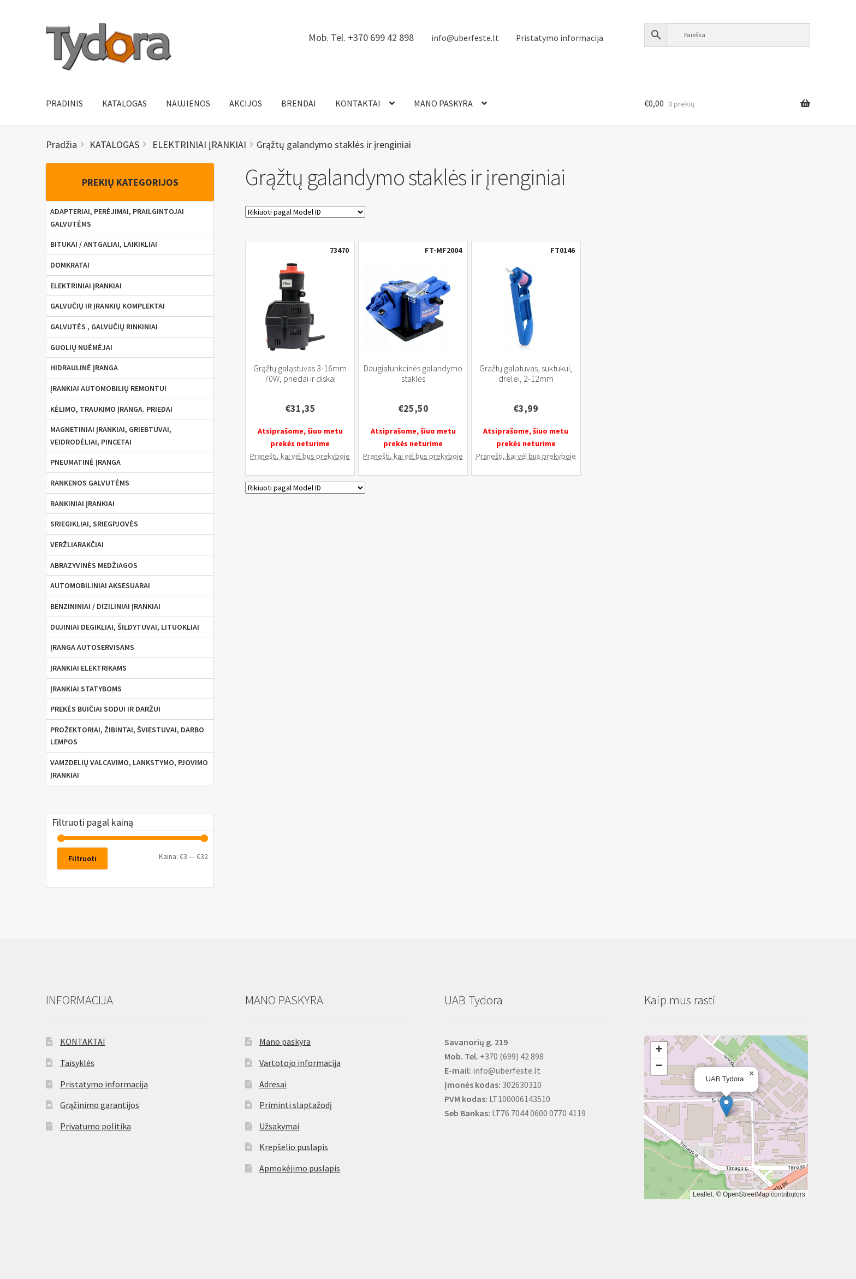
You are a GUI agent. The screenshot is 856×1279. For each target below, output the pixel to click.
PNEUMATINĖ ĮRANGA (85, 462)
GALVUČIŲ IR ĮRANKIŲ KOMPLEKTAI (107, 306)
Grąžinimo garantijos (99, 1104)
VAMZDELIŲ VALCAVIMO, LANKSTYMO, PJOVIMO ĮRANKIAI (129, 768)
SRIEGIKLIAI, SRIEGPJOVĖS (94, 524)
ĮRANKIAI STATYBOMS (86, 689)
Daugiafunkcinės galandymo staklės (413, 373)
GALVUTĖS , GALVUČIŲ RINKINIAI (104, 326)
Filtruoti (82, 858)
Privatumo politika (95, 1126)
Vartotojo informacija (300, 1062)
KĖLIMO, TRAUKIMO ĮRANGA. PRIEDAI (111, 409)
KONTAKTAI (358, 103)
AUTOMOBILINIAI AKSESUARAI (100, 585)
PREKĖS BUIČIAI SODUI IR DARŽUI (105, 709)
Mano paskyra (285, 1041)
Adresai (273, 1084)
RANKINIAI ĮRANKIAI (82, 503)
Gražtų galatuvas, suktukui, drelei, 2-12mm (525, 373)
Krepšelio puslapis (293, 1146)
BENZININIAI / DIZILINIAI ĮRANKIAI (105, 606)
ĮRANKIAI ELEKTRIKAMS (88, 668)
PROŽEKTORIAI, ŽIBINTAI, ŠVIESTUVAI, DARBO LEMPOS (127, 736)
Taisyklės (77, 1062)
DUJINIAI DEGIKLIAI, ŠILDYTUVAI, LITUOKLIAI (124, 627)
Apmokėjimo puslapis (299, 1168)
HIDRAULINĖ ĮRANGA (84, 367)
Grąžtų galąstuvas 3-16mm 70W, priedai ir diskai (300, 373)
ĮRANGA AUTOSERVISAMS (92, 647)
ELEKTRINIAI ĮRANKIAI (86, 286)
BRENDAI (298, 103)
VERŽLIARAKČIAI (77, 544)
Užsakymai (279, 1126)
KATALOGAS (124, 103)
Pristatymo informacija (559, 38)
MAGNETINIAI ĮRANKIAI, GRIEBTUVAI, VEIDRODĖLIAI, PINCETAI (110, 435)
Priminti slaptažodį (295, 1104)
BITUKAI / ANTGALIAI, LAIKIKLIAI (103, 244)
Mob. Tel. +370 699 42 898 (361, 37)
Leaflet (702, 1194)
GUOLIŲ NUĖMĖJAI (81, 347)
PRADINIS (64, 103)
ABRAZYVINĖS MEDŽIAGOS (94, 565)
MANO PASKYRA (443, 103)
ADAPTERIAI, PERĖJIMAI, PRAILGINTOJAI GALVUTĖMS (117, 217)
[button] (726, 1106)
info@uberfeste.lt (465, 38)
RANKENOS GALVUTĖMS (89, 483)
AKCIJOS (245, 103)
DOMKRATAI (70, 265)
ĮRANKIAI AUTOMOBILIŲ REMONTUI (108, 388)
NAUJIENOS (188, 103)
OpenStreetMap (746, 1194)
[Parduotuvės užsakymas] (305, 212)
